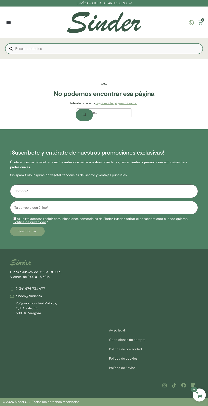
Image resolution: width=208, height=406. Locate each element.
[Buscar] (84, 115)
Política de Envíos (122, 368)
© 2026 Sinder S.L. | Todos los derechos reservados (40, 402)
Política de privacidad (29, 222)
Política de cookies (123, 358)
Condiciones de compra (127, 340)
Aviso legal (117, 330)
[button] (8, 22)
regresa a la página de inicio (116, 103)
